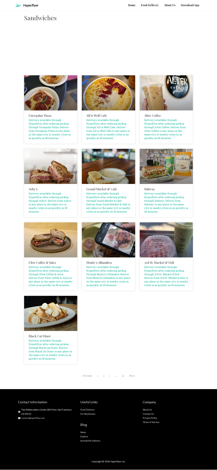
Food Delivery (87, 409)
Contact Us (148, 414)
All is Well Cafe (96, 116)
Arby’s (33, 189)
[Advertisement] (108, 51)
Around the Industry (90, 440)
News (83, 432)
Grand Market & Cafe (101, 189)
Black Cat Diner (40, 336)
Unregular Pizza (40, 116)
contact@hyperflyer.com (33, 418)
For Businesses (87, 414)
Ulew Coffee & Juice (42, 263)
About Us (147, 409)
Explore (84, 436)
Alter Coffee (152, 116)
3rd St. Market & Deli (159, 263)
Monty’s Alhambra (99, 263)
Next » (132, 376)
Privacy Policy (150, 418)
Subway (149, 189)
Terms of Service (151, 422)
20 (123, 376)
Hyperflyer (31, 5)
